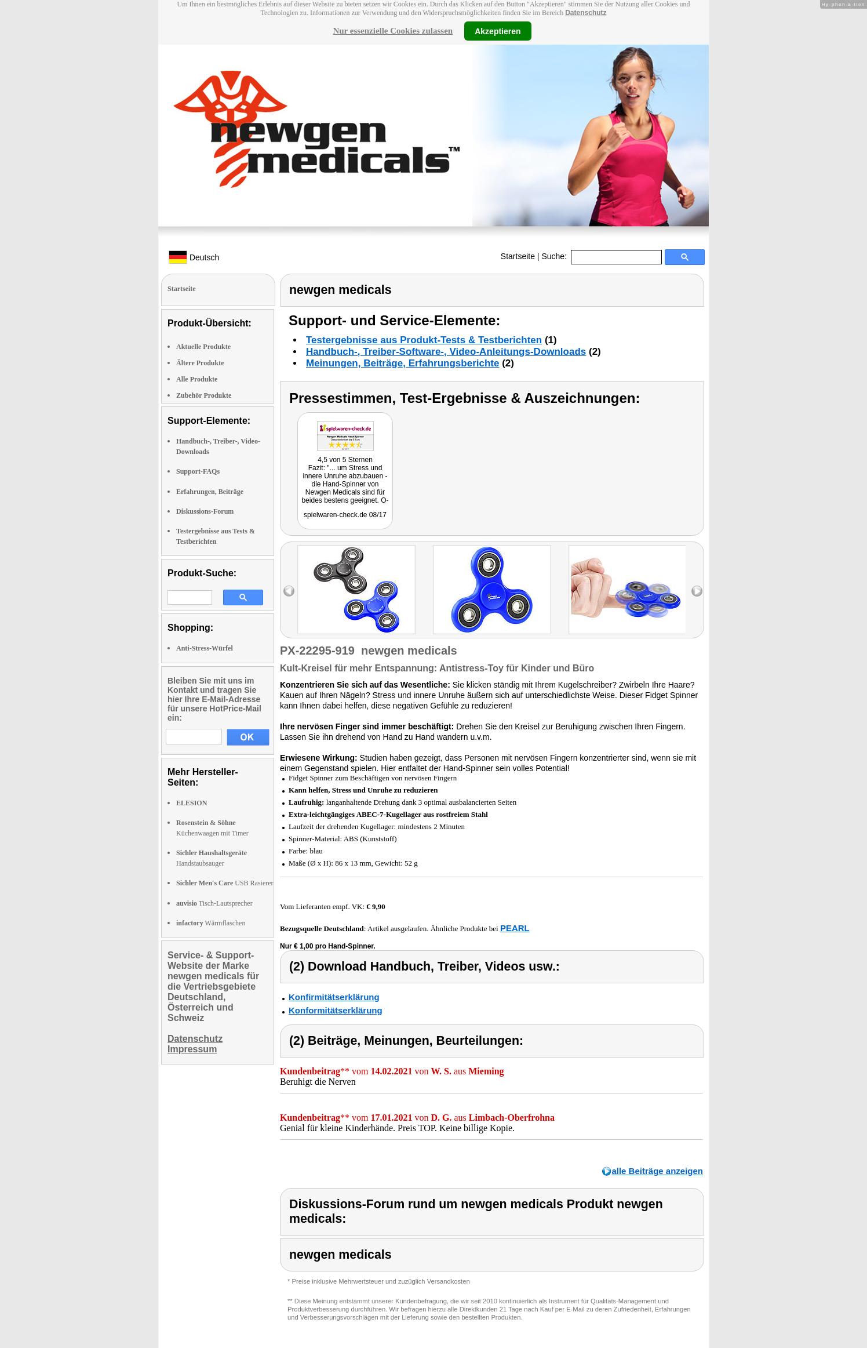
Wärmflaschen (210, 923)
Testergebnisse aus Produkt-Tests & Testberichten (424, 340)
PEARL (515, 928)
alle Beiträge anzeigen (657, 1171)
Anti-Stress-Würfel (204, 648)
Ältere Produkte (200, 363)
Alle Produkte (196, 379)
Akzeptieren (497, 30)
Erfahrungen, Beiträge (209, 492)
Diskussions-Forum (205, 511)
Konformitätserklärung (335, 1010)
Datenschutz (585, 13)
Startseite (518, 256)
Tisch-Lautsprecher (214, 903)
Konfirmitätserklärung (334, 997)
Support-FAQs (198, 471)
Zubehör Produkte (203, 395)
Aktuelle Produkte (203, 347)
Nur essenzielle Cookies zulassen (393, 30)
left (288, 591)
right (696, 591)
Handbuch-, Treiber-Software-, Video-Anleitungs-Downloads (446, 351)
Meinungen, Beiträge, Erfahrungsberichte (402, 363)
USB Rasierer (225, 883)
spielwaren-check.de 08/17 (345, 515)
